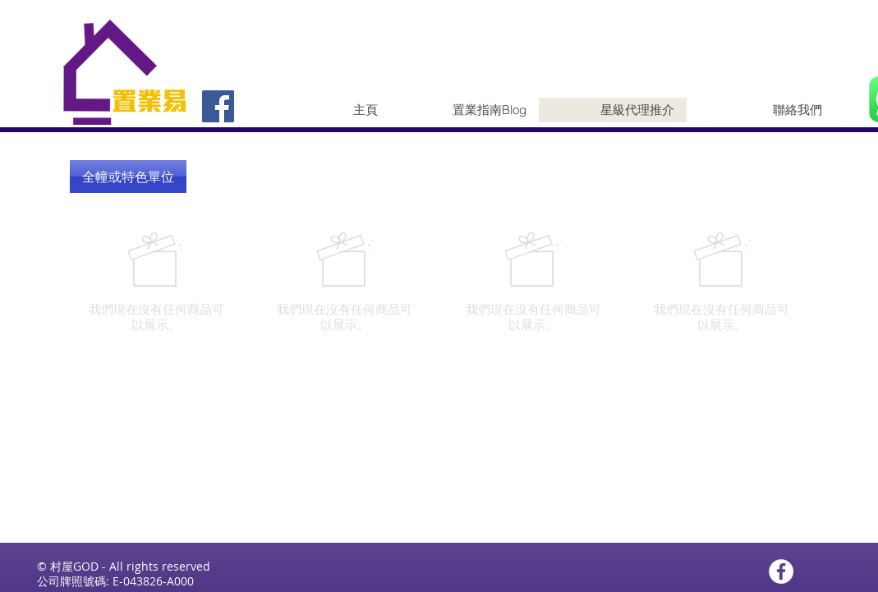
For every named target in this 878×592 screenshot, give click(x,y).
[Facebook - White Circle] (781, 571)
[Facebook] (218, 106)
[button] (128, 176)
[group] (439, 282)
